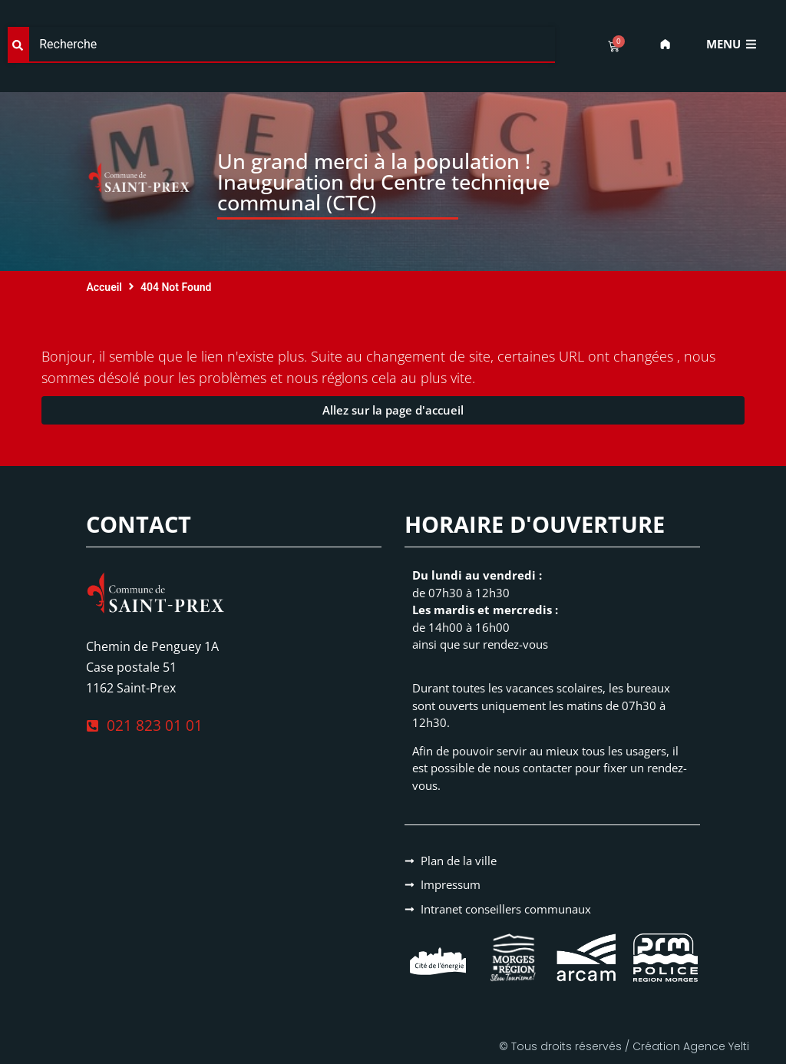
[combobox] (281, 45)
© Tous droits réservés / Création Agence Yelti (624, 1046)
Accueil (104, 287)
